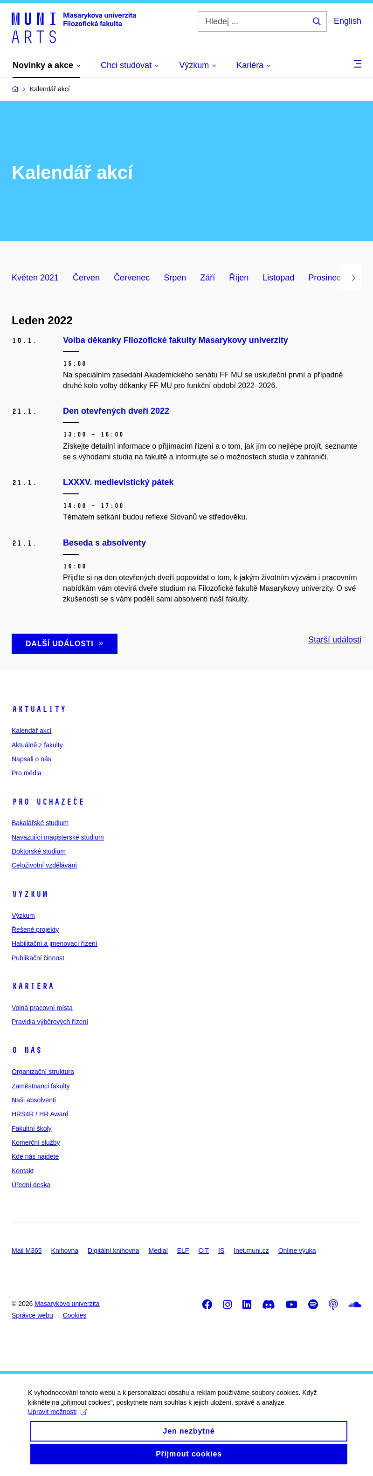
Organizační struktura (43, 1071)
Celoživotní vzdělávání (44, 865)
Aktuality (39, 709)
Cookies (75, 1315)
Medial (158, 1250)
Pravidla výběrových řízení (50, 1021)
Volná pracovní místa (42, 1007)
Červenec (132, 277)
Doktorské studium (39, 851)
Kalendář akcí (32, 730)
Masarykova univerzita (67, 1303)
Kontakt (23, 1171)
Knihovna (64, 1250)
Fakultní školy (32, 1128)
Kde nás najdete (35, 1156)
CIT (203, 1250)
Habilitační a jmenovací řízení (54, 943)
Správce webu (32, 1315)
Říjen (239, 277)
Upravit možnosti (57, 1420)
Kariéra (33, 986)
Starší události (334, 639)
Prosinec (324, 277)
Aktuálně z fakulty (37, 745)
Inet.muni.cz (251, 1250)
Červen (86, 277)
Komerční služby (36, 1142)
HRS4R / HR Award (40, 1114)
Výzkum (30, 894)
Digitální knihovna (113, 1250)
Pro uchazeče (48, 802)
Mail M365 (27, 1250)
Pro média (26, 773)
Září (207, 277)
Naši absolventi (34, 1100)
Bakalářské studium (40, 823)
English (347, 21)
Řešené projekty (35, 929)
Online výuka (297, 1250)
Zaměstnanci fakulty (41, 1086)
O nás (27, 1050)
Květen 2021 (35, 277)
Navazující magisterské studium (58, 837)
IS (221, 1250)
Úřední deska (31, 1185)
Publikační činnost (38, 958)
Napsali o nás (31, 759)
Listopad (278, 277)
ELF (183, 1250)
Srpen (175, 277)
